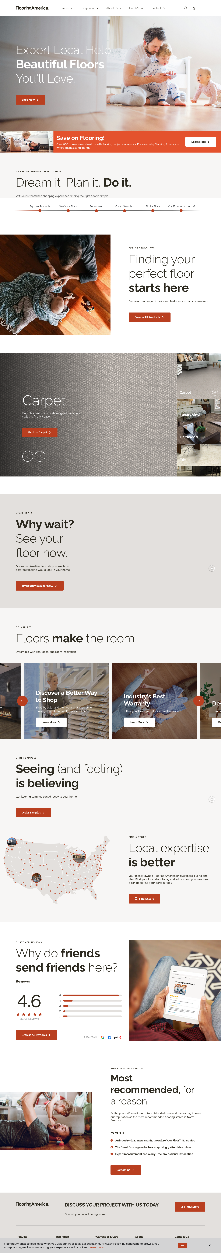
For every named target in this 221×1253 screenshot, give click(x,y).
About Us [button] (114, 8)
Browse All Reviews (36, 1035)
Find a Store (136, 8)
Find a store (144, 898)
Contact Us (158, 8)
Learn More (200, 141)
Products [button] (68, 8)
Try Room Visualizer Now (40, 585)
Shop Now (30, 99)
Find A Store (190, 1206)
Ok (182, 1245)
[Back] (22, 701)
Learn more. (96, 1247)
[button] (186, 8)
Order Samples (33, 812)
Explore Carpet (40, 432)
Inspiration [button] (91, 8)
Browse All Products (150, 317)
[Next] (198, 701)
